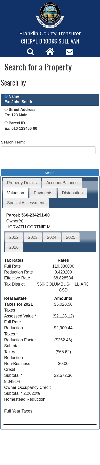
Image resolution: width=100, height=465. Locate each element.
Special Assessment (25, 202)
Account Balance (62, 182)
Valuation (15, 193)
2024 (51, 237)
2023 (32, 237)
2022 (13, 237)
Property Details (22, 182)
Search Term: (13, 142)
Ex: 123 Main (16, 115)
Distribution (72, 193)
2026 (13, 247)
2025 (70, 237)
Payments (43, 193)
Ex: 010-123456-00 (21, 128)
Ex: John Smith (18, 102)
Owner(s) (14, 221)
